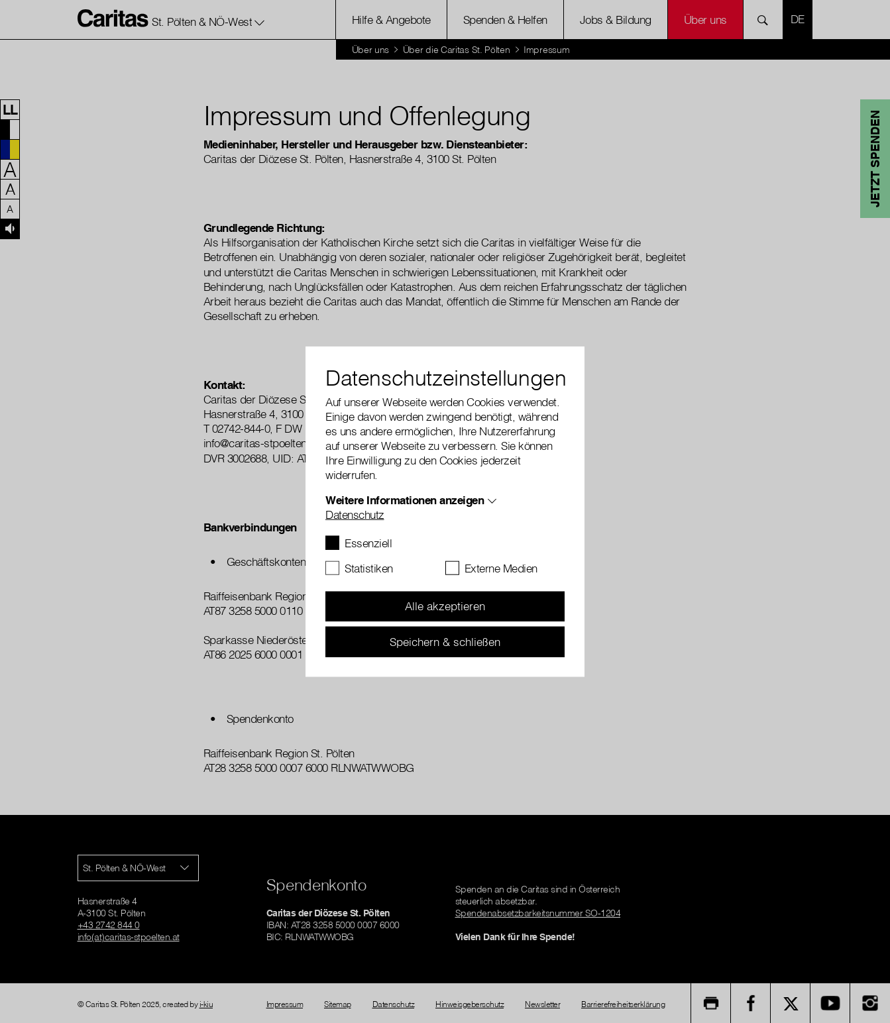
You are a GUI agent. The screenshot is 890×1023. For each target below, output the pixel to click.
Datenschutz (354, 514)
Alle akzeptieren (445, 606)
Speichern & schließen (445, 641)
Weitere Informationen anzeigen (404, 499)
